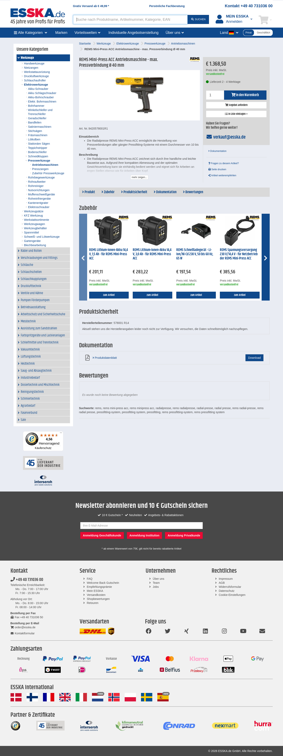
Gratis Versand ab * (91, 6)
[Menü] (60, 433)
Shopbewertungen (98, 598)
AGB (222, 582)
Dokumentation (217, 151)
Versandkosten (96, 594)
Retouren (92, 603)
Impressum (226, 578)
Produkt (88, 192)
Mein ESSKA (95, 590)
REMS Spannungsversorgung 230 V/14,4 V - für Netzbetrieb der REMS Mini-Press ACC (239, 254)
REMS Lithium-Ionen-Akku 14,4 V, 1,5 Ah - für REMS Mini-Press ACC (108, 254)
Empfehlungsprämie (99, 586)
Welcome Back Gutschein (103, 582)
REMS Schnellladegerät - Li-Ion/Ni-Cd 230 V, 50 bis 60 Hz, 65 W (194, 254)
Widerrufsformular (230, 586)
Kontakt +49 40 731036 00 (249, 6)
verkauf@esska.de (226, 137)
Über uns (158, 578)
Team (156, 582)
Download (254, 357)
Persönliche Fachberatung (167, 6)
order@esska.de (23, 627)
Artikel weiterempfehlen (222, 175)
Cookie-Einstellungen (232, 594)
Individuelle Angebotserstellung (134, 33)
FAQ (89, 578)
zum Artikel (109, 295)
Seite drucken (217, 169)
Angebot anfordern (236, 105)
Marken (61, 33)
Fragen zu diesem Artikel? (223, 163)
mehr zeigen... (139, 177)
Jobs (156, 586)
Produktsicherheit (134, 192)
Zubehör (108, 192)
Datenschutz (226, 590)
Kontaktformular (22, 633)
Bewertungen (193, 192)
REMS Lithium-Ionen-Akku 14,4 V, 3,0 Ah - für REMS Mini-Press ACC (152, 254)
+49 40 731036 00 (26, 579)
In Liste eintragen (236, 114)
